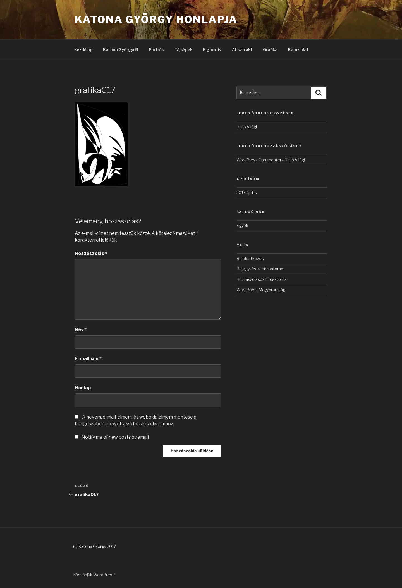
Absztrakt (242, 49)
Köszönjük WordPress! (94, 574)
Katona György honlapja (156, 19)
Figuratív (212, 49)
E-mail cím (88, 358)
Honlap (83, 387)
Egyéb (242, 225)
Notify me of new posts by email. (116, 437)
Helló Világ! (246, 127)
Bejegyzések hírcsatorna (259, 268)
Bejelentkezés (250, 258)
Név (81, 329)
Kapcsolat (298, 49)
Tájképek (183, 49)
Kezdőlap (83, 49)
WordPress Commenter (258, 159)
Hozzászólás (91, 253)
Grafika (270, 49)
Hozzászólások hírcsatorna (261, 279)
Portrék (156, 49)
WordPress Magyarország (260, 289)
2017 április (246, 192)
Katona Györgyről (120, 49)
